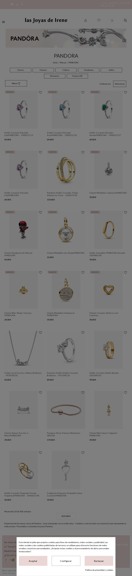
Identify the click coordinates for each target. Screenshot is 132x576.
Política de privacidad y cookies (99, 570)
